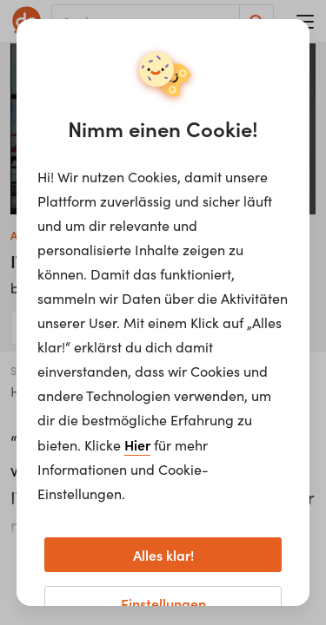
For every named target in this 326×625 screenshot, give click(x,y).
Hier (137, 444)
